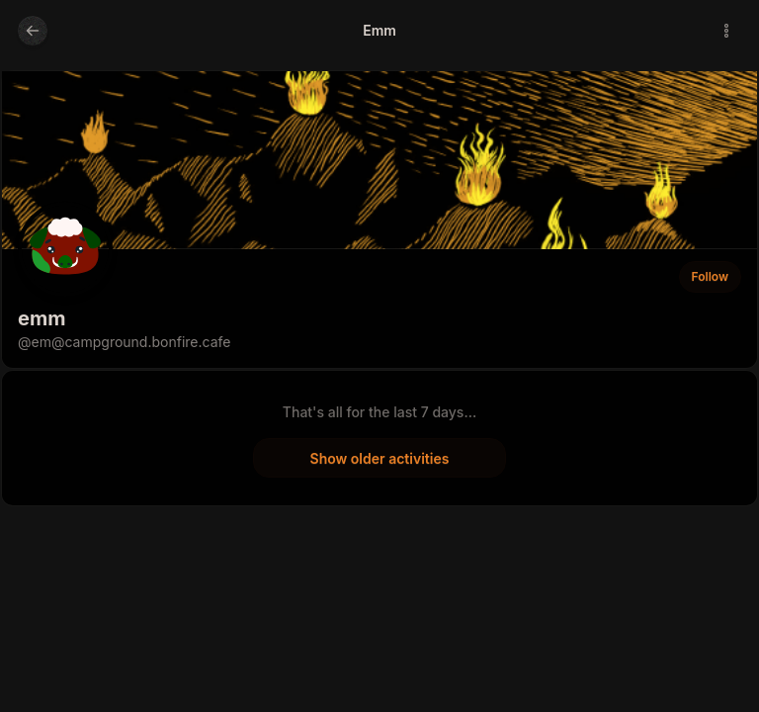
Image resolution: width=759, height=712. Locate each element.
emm (41, 318)
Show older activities (380, 458)
